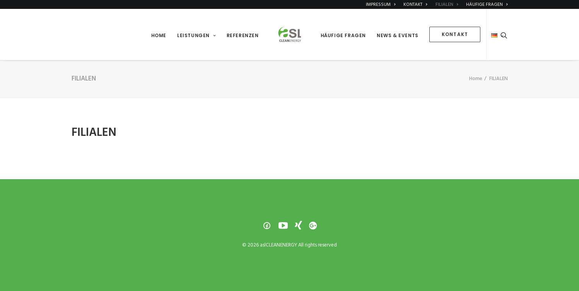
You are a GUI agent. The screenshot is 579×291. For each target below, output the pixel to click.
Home (475, 79)
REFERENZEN (243, 35)
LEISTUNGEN (196, 35)
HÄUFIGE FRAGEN (343, 35)
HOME (158, 35)
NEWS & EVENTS (397, 35)
